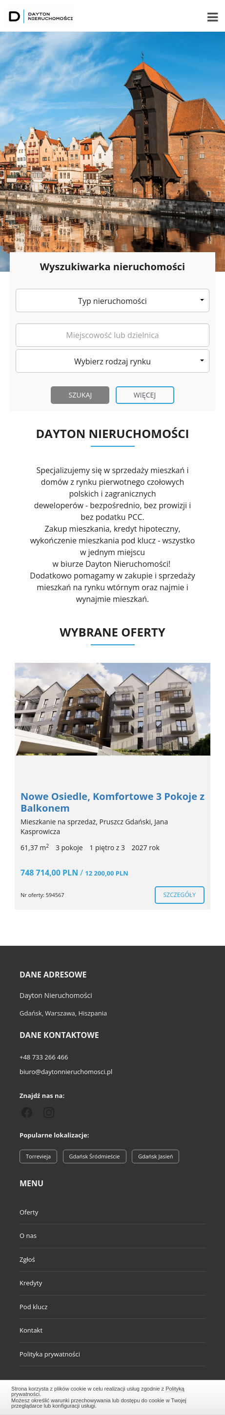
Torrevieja (38, 1156)
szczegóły (180, 895)
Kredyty (31, 1282)
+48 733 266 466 (44, 1057)
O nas (28, 1235)
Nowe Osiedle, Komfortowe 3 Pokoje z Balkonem (112, 802)
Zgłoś (27, 1259)
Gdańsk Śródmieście (94, 1156)
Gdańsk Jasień (155, 1156)
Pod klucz (33, 1306)
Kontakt (31, 1330)
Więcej (145, 394)
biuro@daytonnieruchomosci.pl (66, 1071)
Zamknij (112, 1396)
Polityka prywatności (50, 1354)
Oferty (29, 1212)
